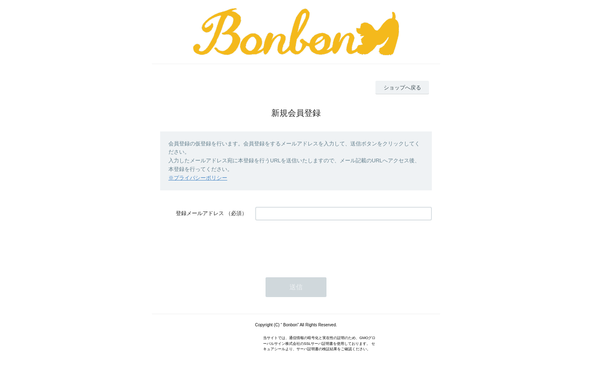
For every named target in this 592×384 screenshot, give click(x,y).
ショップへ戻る (402, 87)
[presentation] (317, 245)
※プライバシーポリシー (197, 178)
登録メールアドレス (200, 213)
